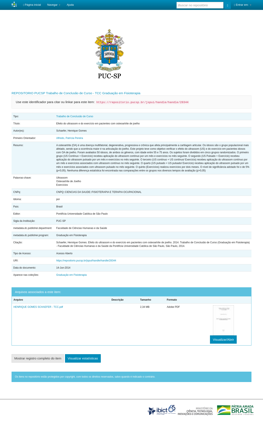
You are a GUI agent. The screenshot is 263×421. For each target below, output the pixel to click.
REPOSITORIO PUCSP (28, 93)
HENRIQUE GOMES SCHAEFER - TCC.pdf (38, 306)
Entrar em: (242, 4)
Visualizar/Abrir (223, 339)
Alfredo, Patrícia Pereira (69, 138)
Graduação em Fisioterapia (121, 93)
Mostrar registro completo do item (37, 358)
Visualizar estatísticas (83, 358)
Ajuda (70, 4)
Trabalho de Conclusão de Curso (74, 116)
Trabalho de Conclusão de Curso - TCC (73, 93)
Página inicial (32, 4)
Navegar (53, 4)
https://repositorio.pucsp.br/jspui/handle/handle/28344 (86, 260)
